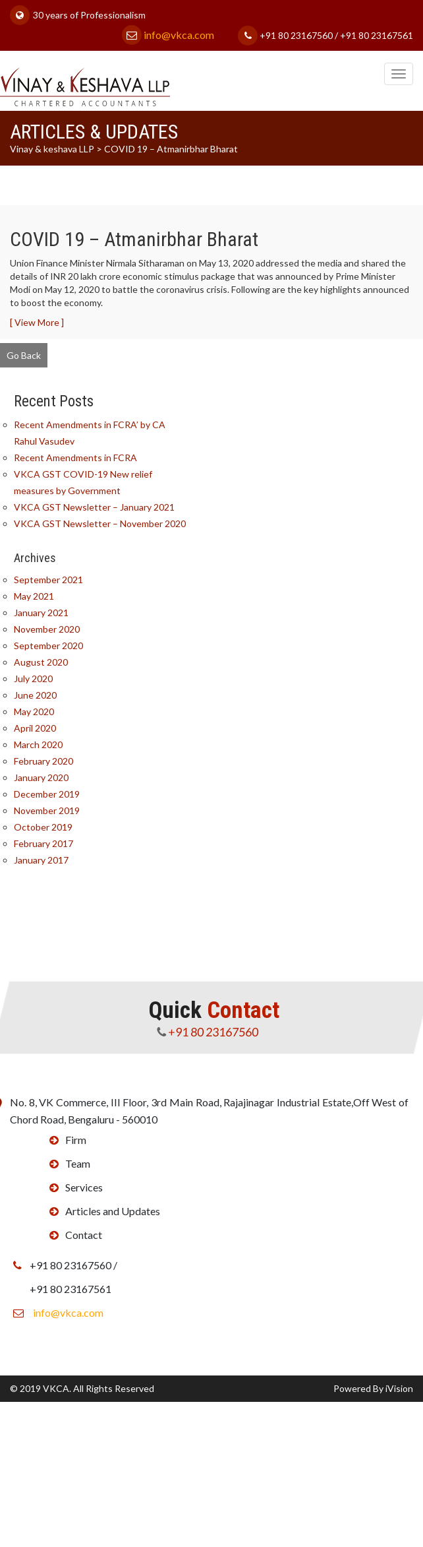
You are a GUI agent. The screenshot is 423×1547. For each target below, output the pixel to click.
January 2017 (41, 860)
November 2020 (47, 629)
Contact (82, 1234)
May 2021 (34, 596)
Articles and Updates (111, 1211)
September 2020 (49, 645)
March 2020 (38, 744)
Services (83, 1187)
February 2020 (44, 761)
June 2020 (35, 695)
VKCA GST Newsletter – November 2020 (100, 523)
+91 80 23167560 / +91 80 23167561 (325, 35)
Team (76, 1163)
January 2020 (41, 777)
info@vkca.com (168, 34)
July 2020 (33, 678)
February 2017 (44, 843)
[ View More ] (37, 322)
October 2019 (43, 827)
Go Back (24, 355)
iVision (399, 1388)
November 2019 (47, 810)
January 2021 (41, 612)
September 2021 (49, 579)
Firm (74, 1139)
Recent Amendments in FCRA (76, 457)
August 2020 (41, 662)
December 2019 (47, 794)
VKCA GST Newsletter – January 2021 (94, 507)
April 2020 (35, 728)
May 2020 (34, 711)
